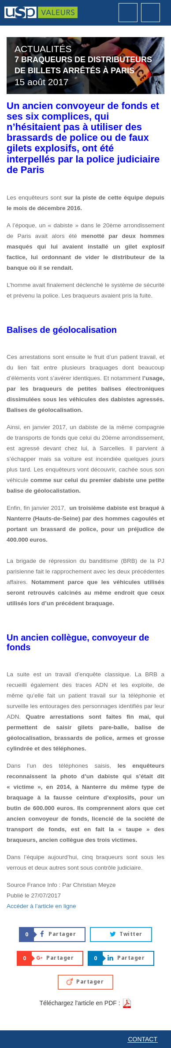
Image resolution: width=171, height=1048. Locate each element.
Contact (142, 1039)
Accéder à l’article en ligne (41, 906)
